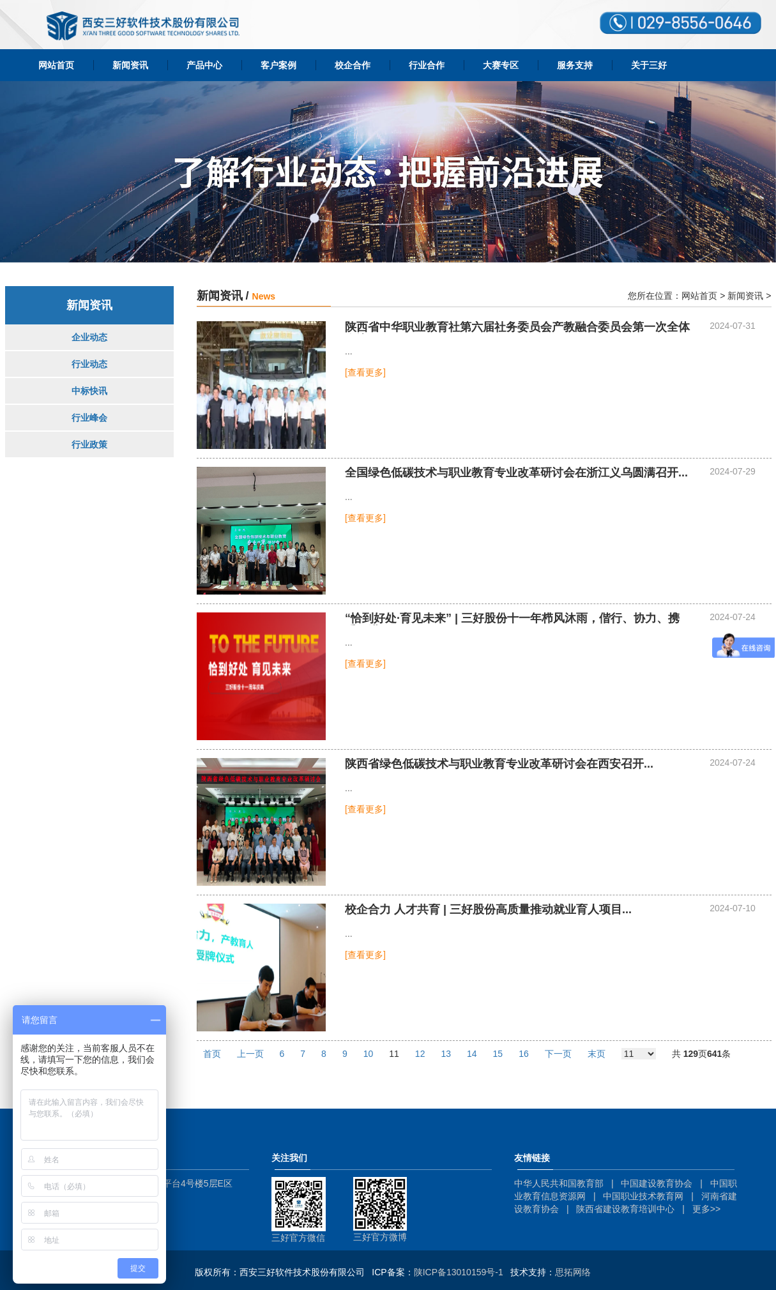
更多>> (706, 1209)
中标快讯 (89, 391)
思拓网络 (573, 1272)
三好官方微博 (380, 1237)
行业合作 (427, 65)
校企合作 (352, 65)
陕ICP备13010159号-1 (458, 1272)
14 (472, 1054)
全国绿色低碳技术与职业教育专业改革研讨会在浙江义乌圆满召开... (516, 473)
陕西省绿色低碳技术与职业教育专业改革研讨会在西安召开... (499, 764)
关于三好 (649, 65)
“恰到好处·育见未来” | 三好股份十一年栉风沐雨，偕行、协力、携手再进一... (512, 618)
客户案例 (278, 65)
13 (446, 1054)
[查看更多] (365, 372)
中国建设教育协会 (656, 1183)
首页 (212, 1054)
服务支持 (575, 65)
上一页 (250, 1054)
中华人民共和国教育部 (559, 1183)
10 (368, 1054)
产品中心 (204, 65)
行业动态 (89, 364)
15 (498, 1054)
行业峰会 (89, 418)
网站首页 (56, 65)
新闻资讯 (130, 65)
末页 (596, 1054)
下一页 (558, 1054)
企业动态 (89, 337)
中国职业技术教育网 (643, 1196)
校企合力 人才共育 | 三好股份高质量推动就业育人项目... (488, 910)
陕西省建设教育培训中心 (625, 1209)
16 (524, 1054)
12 (420, 1054)
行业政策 (89, 444)
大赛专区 (501, 65)
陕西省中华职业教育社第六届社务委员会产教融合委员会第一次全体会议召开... (517, 327)
